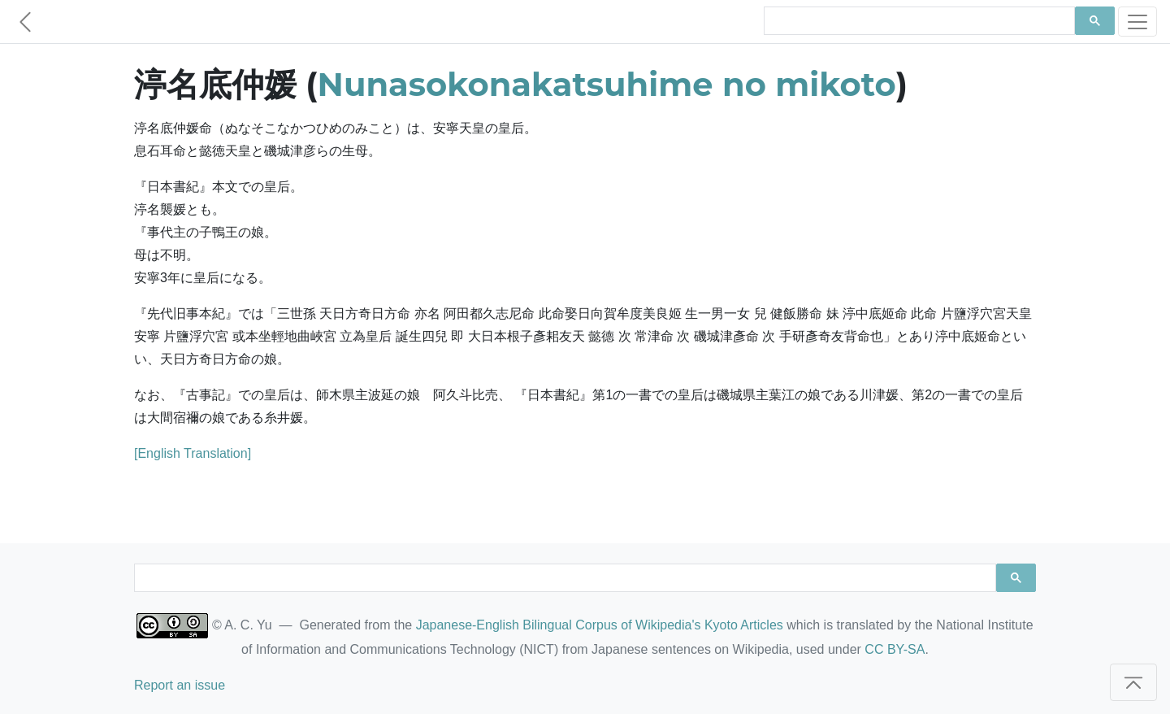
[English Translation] (192, 453)
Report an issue (179, 685)
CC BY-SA (894, 649)
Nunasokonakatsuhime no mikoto (607, 84)
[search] (918, 21)
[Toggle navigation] (1137, 22)
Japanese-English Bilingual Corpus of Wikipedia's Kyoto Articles (599, 625)
